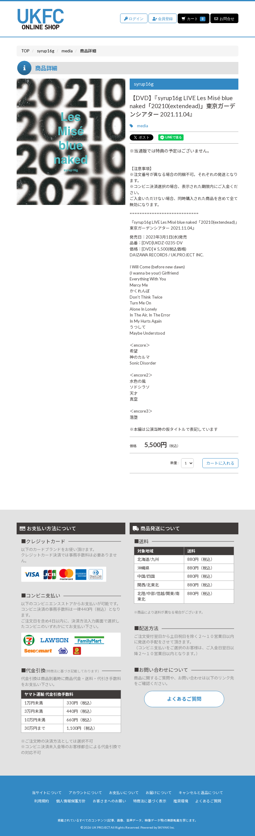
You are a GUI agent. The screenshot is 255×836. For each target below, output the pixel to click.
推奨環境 (180, 801)
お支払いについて (124, 792)
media (142, 125)
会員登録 (162, 18)
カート (193, 18)
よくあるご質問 (184, 699)
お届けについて (159, 792)
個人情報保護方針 (71, 801)
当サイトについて (47, 792)
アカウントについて (85, 792)
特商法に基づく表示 (149, 801)
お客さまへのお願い (109, 801)
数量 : (174, 463)
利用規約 (41, 801)
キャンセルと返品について (201, 792)
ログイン (133, 18)
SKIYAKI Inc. (166, 827)
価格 (133, 446)
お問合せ (224, 18)
